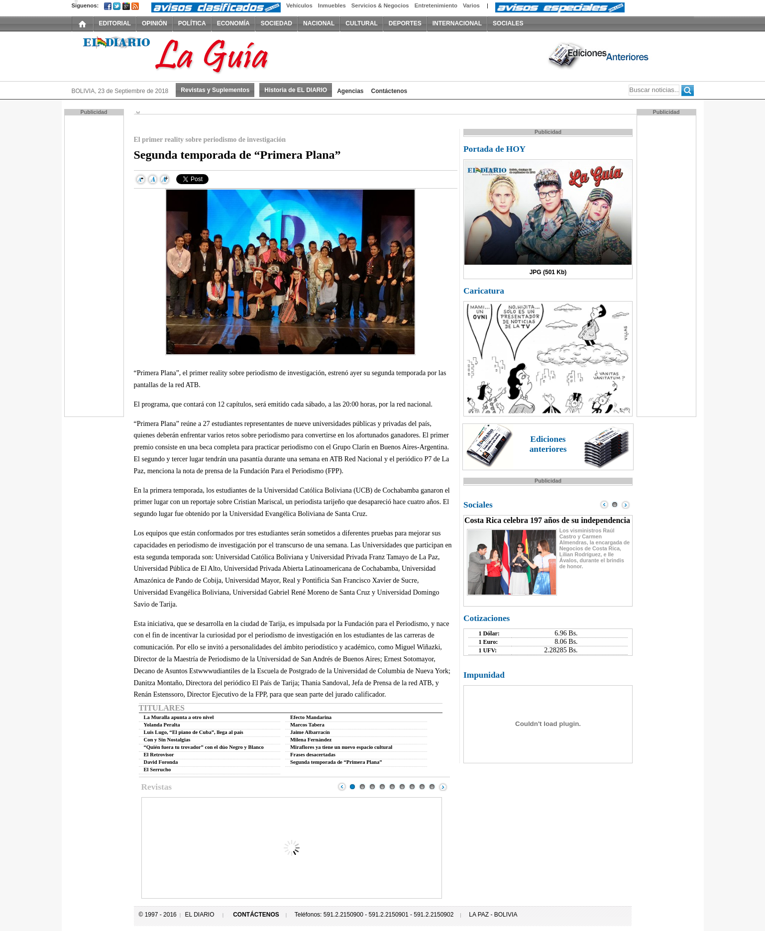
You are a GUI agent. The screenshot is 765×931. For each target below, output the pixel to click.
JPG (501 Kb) (548, 272)
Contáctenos (389, 91)
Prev (341, 786)
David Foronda (161, 762)
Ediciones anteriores (548, 444)
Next (442, 786)
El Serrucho (157, 769)
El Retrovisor (159, 754)
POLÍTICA (192, 23)
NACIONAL (318, 23)
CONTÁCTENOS (256, 914)
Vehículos (299, 5)
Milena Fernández (310, 739)
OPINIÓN (154, 23)
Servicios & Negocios (380, 5)
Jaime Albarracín (310, 732)
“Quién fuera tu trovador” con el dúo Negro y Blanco (204, 747)
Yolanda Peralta (162, 724)
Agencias (350, 91)
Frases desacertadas (312, 754)
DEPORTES (405, 23)
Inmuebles (332, 5)
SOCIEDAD (276, 23)
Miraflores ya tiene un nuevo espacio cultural (341, 747)
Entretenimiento (436, 5)
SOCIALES (508, 23)
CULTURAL (361, 23)
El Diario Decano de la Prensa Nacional (184, 55)
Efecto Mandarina (310, 717)
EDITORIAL (115, 23)
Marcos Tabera (307, 724)
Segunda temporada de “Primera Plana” (336, 762)
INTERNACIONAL (457, 23)
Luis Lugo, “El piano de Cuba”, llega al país (193, 732)
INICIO (83, 23)
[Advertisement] (95, 265)
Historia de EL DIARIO (295, 90)
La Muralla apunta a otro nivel (179, 717)
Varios (471, 5)
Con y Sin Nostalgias (167, 739)
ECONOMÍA (233, 23)
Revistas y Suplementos (215, 90)
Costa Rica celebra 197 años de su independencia (547, 520)
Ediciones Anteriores (599, 55)
